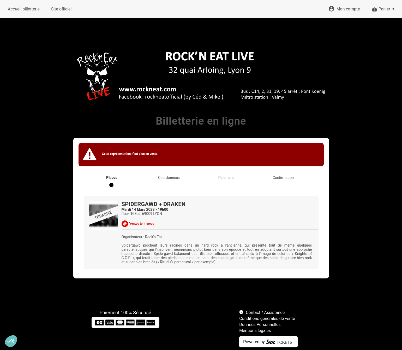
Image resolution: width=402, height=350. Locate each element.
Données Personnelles (259, 324)
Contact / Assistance (265, 312)
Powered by (254, 341)
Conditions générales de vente (267, 318)
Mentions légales (255, 330)
